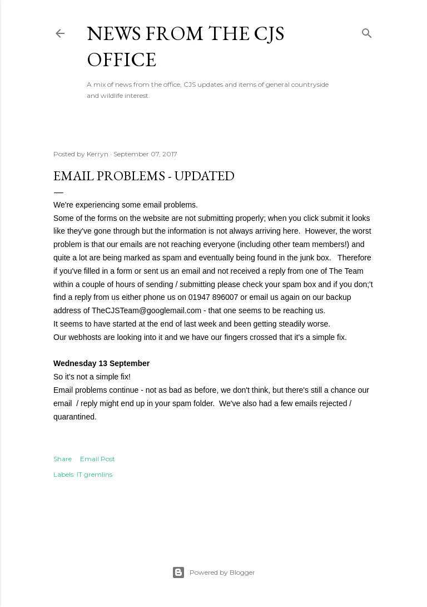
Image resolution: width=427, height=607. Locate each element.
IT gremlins (94, 474)
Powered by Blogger (213, 572)
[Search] (367, 31)
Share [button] (62, 459)
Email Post (97, 459)
